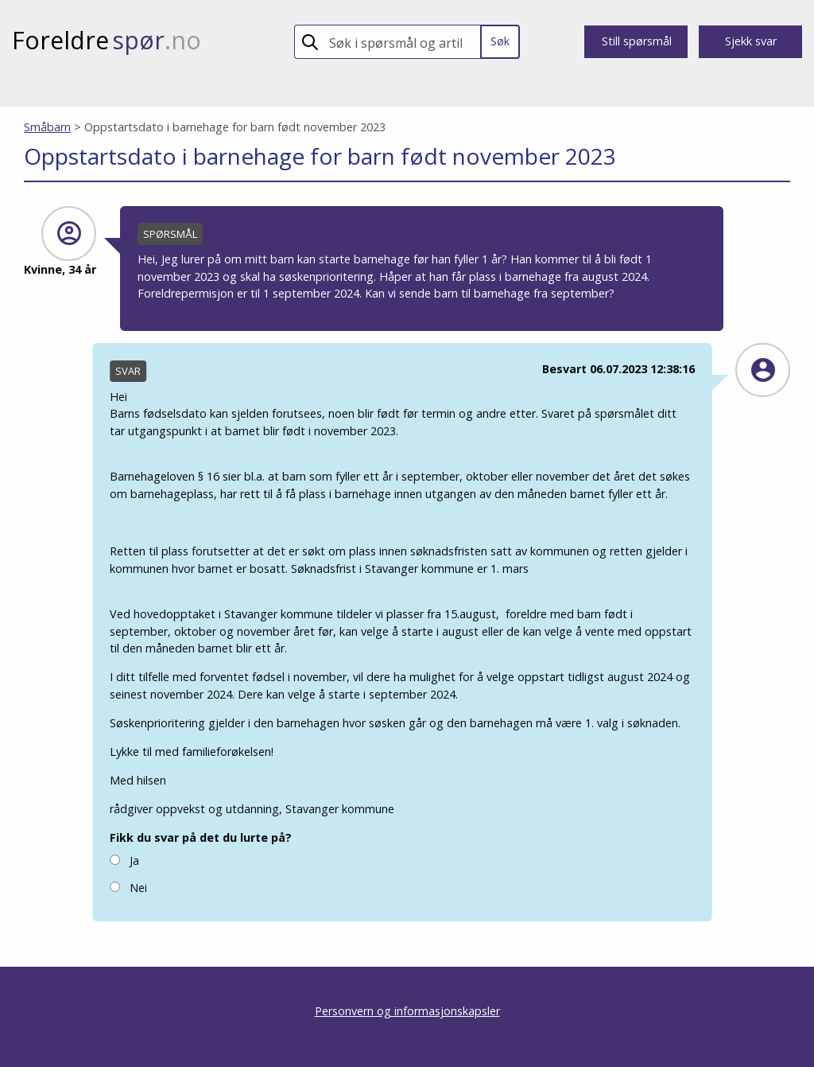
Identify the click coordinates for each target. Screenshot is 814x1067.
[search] (401, 42)
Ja (124, 859)
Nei (128, 886)
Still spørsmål (637, 41)
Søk (500, 41)
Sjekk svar (751, 41)
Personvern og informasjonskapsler (407, 1010)
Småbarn (47, 126)
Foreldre (106, 40)
